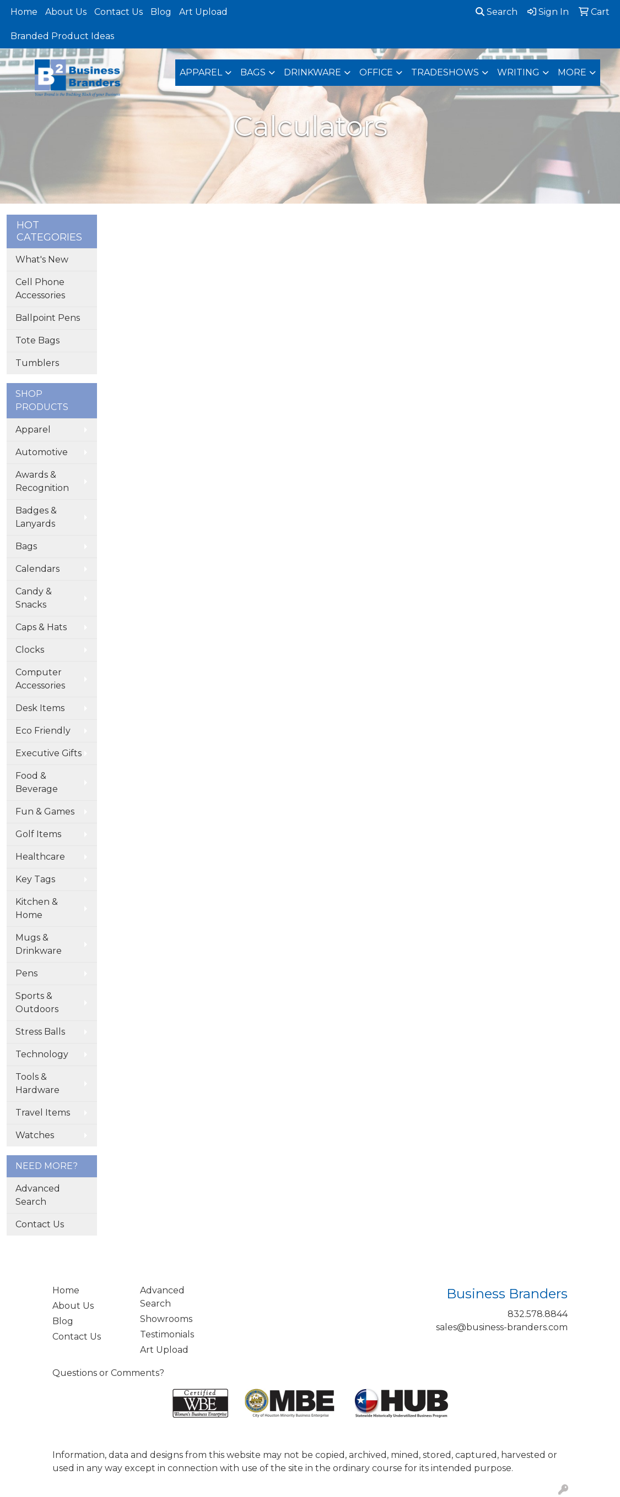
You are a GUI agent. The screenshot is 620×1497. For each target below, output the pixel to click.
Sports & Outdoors (36, 1002)
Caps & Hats (41, 627)
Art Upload (203, 12)
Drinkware (312, 72)
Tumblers (37, 363)
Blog (160, 12)
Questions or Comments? (108, 1373)
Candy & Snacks (33, 598)
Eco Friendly (43, 730)
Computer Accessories (40, 679)
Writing (518, 72)
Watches (34, 1135)
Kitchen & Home (36, 908)
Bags (253, 72)
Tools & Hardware (37, 1083)
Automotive (41, 452)
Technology (41, 1054)
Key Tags (35, 879)
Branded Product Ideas (62, 36)
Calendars (37, 569)
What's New (41, 259)
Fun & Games (44, 811)
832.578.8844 (538, 1314)
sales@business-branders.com (502, 1327)
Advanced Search (37, 1195)
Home (23, 12)
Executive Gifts (48, 753)
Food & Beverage (36, 782)
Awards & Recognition (42, 481)
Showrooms (166, 1319)
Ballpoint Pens (47, 318)
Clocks (29, 649)
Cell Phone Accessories (40, 289)
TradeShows (445, 72)
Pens (26, 973)
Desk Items (39, 708)
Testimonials (167, 1334)
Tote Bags (37, 340)
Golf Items (38, 834)
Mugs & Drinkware (38, 944)
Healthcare (40, 856)
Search (496, 12)
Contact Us (118, 12)
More (572, 72)
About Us (66, 12)
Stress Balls (40, 1031)
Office (376, 72)
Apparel (201, 72)
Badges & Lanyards (36, 517)
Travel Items (42, 1112)
